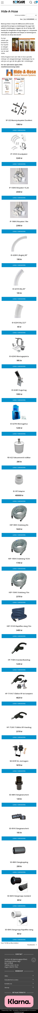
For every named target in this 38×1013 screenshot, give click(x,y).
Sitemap (19, 987)
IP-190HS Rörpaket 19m (19, 221)
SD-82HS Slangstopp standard (19, 896)
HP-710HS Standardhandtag (19, 660)
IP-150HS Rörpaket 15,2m (19, 188)
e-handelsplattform (23, 1010)
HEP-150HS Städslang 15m (19, 592)
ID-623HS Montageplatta (19, 356)
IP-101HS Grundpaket (19, 154)
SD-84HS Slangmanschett (19, 795)
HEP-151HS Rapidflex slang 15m (19, 626)
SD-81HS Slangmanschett (19, 828)
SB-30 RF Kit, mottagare (19, 761)
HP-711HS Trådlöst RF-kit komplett (19, 693)
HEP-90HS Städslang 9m (19, 525)
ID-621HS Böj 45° (19, 289)
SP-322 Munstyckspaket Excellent (19, 120)
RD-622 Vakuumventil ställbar (19, 457)
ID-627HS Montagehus (19, 424)
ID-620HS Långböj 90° (19, 255)
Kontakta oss (19, 984)
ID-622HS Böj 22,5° (19, 323)
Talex (10, 1010)
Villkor (19, 976)
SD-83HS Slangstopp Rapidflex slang (19, 930)
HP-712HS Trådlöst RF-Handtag (19, 727)
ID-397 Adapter (19, 491)
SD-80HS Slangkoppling (19, 862)
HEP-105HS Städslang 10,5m (19, 559)
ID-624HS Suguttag (19, 390)
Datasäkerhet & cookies (19, 980)
